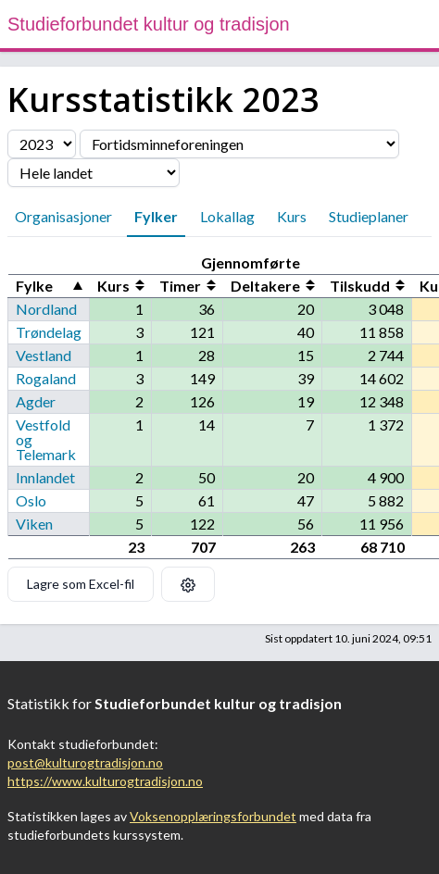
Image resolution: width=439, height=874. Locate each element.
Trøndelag (49, 332)
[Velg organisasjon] (239, 144)
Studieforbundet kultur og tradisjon (148, 24)
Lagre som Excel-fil (80, 584)
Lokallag (227, 216)
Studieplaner (368, 216)
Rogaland (46, 378)
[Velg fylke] (93, 172)
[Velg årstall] (41, 144)
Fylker (156, 216)
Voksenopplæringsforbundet (213, 816)
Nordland (46, 309)
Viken (34, 523)
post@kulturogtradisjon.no (85, 762)
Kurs (292, 216)
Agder (36, 401)
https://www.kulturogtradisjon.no (105, 781)
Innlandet (45, 477)
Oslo (31, 500)
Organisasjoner (63, 216)
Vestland (43, 355)
